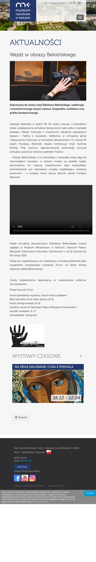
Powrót (21, 417)
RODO (41, 448)
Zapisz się (22, 467)
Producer (61, 486)
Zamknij (90, 493)
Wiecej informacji (40, 501)
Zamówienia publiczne (33, 453)
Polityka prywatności (25, 448)
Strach (59, 265)
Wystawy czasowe (36, 356)
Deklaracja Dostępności (58, 448)
